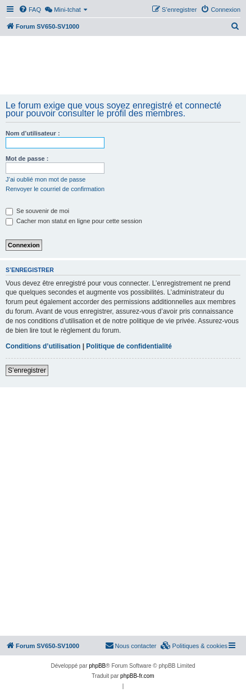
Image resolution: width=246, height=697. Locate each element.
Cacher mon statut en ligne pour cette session (74, 221)
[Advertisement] (123, 66)
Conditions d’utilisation (43, 346)
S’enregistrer (27, 370)
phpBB (97, 666)
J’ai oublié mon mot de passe (45, 179)
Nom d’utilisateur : (33, 133)
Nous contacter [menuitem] (131, 645)
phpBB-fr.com (137, 676)
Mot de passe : (27, 158)
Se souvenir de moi (37, 210)
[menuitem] (30, 9)
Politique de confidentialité (129, 346)
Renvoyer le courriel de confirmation (55, 188)
